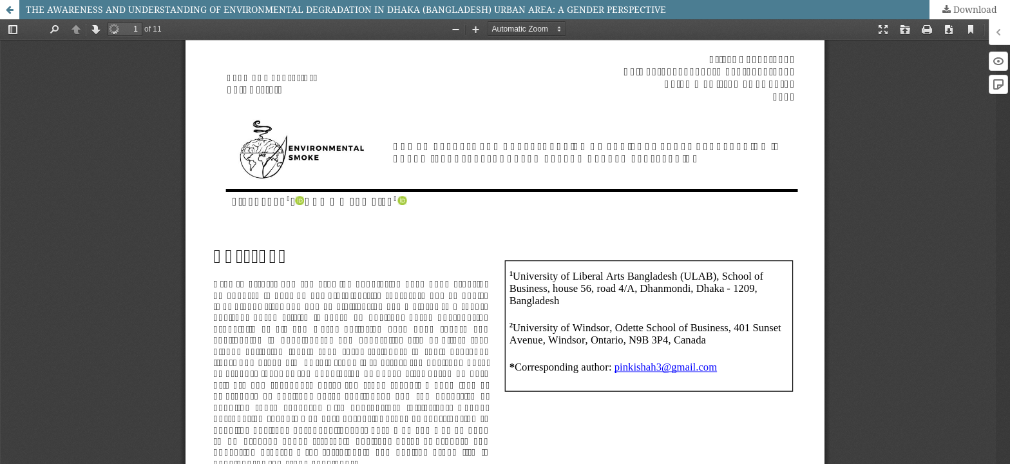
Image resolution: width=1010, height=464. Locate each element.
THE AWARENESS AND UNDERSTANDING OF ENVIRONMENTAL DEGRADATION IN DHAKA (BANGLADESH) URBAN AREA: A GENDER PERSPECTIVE (346, 9)
